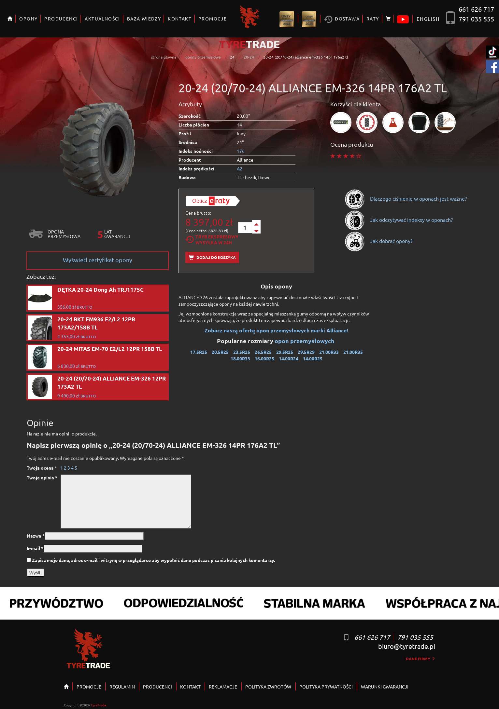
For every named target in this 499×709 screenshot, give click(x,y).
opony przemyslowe (203, 57)
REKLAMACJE (223, 686)
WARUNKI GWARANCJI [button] (384, 686)
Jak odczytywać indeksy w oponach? (398, 219)
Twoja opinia (42, 477)
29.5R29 (306, 352)
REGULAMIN (122, 686)
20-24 (249, 57)
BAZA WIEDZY (144, 18)
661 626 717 (476, 9)
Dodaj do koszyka (212, 257)
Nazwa (36, 536)
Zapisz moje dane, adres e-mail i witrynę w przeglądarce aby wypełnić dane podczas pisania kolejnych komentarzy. (153, 560)
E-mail (35, 548)
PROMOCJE (212, 18)
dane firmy (420, 658)
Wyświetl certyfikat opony (97, 259)
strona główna (163, 57)
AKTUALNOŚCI (102, 18)
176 (241, 151)
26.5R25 (263, 352)
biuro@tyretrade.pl (406, 646)
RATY (372, 18)
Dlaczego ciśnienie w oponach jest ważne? (405, 198)
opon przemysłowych (305, 340)
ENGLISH (428, 19)
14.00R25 (312, 358)
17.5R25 (198, 352)
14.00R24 (288, 358)
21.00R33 (329, 352)
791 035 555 (476, 19)
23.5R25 (241, 352)
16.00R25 (264, 358)
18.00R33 (240, 358)
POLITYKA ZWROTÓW (268, 686)
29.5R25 (284, 352)
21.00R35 (353, 352)
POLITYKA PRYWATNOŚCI (326, 686)
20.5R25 (220, 352)
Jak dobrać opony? (378, 240)
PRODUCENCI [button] (61, 18)
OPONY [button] (28, 18)
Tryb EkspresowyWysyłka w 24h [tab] (211, 239)
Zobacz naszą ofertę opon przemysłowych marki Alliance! (276, 330)
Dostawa (342, 19)
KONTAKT (180, 18)
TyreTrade (98, 704)
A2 (239, 168)
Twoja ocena (42, 468)
